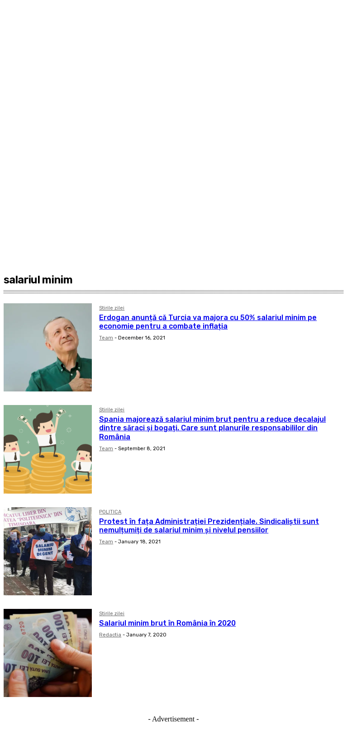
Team (106, 338)
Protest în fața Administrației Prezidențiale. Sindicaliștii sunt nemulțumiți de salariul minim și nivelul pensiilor (209, 525)
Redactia (110, 635)
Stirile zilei (111, 308)
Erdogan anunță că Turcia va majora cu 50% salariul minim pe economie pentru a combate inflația (208, 321)
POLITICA (110, 512)
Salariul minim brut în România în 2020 (167, 623)
